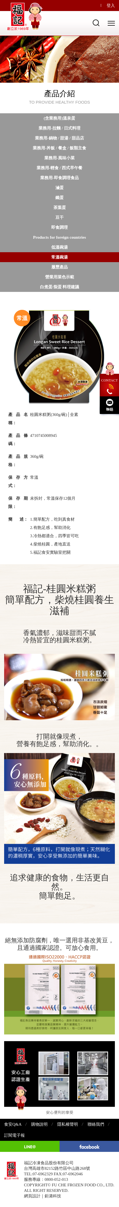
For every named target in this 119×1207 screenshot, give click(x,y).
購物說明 (39, 1124)
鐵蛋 (59, 197)
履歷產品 (59, 267)
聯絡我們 (96, 1124)
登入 (111, 5)
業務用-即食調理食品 (59, 178)
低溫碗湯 (59, 247)
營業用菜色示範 (59, 277)
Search (96, 22)
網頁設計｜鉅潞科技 (42, 1196)
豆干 (59, 217)
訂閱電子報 (14, 1135)
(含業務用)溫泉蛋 (59, 118)
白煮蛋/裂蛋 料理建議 (59, 287)
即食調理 (59, 227)
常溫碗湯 (59, 257)
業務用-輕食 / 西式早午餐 (60, 168)
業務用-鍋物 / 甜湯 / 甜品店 (59, 138)
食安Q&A (12, 1124)
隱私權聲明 (67, 1124)
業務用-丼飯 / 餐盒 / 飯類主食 (59, 148)
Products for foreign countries (59, 237)
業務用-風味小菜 (59, 158)
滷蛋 (59, 188)
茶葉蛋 (59, 207)
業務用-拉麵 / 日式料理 (59, 128)
